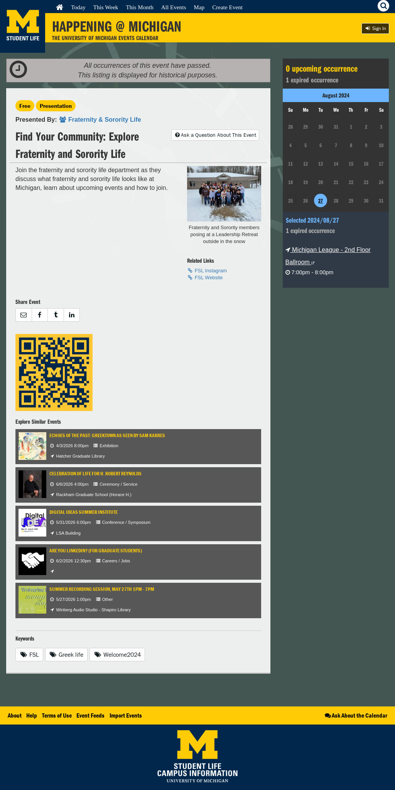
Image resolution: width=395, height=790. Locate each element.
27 (320, 200)
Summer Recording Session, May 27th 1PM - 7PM (101, 589)
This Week (105, 7)
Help (31, 715)
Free (24, 105)
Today (78, 7)
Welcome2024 (117, 654)
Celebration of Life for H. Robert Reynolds (95, 473)
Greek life (66, 654)
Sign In (375, 28)
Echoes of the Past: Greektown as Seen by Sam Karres (107, 435)
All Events (173, 7)
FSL (29, 654)
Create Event (227, 7)
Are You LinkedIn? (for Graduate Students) (95, 550)
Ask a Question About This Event (215, 134)
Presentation (56, 105)
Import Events (126, 715)
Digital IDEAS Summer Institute (83, 512)
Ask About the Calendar (355, 715)
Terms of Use (57, 715)
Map (199, 7)
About (15, 715)
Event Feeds (90, 715)
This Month (139, 7)
